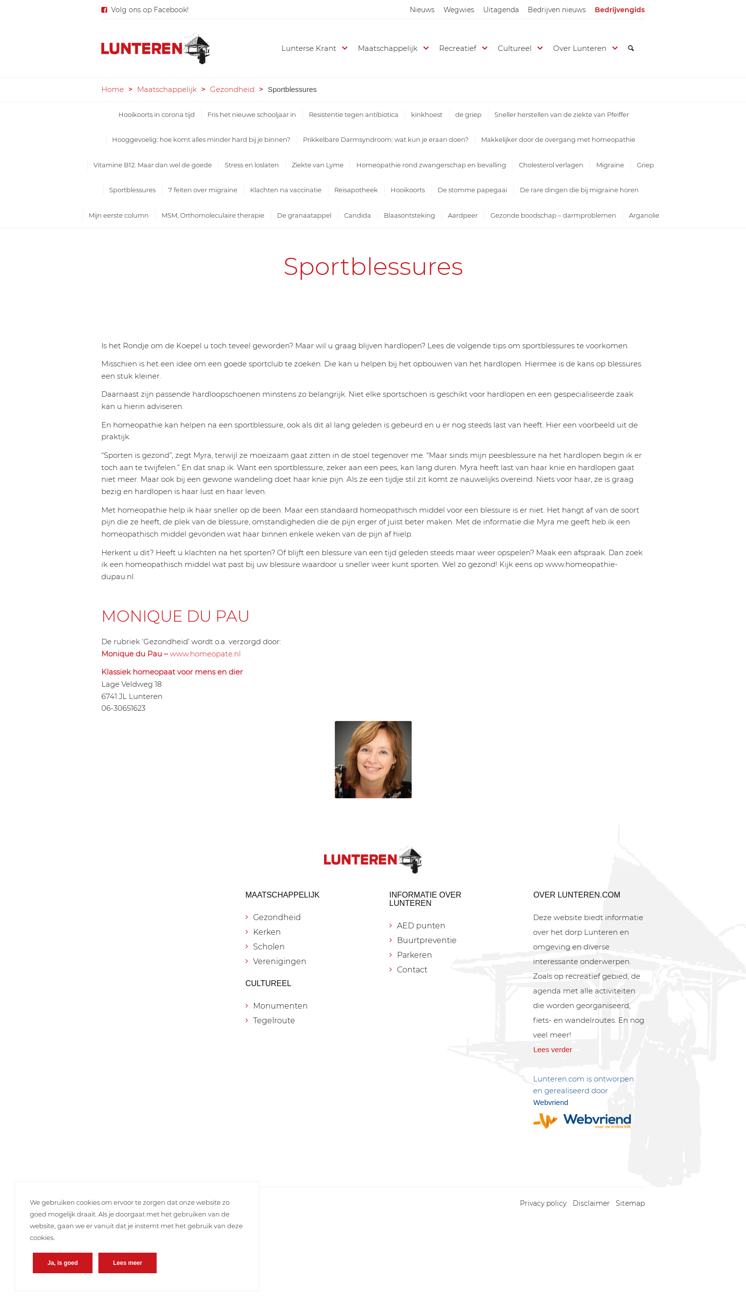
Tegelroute (274, 1020)
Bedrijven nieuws (557, 9)
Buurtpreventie (427, 940)
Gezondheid (232, 89)
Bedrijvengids (620, 9)
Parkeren (414, 955)
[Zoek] (631, 48)
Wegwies (458, 9)
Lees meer (127, 1263)
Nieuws (422, 9)
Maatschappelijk (167, 89)
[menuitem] (422, 10)
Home (112, 89)
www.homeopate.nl (205, 653)
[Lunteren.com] (155, 48)
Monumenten (280, 1006)
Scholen (269, 946)
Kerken (267, 932)
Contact (412, 969)
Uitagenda (501, 9)
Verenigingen (279, 961)
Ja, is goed (62, 1263)
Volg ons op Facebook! (150, 9)
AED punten (421, 925)
